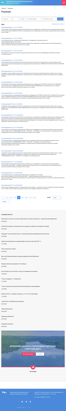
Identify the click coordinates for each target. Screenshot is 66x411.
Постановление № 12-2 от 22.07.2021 (12, 71)
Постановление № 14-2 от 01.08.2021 (12, 104)
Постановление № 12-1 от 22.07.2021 (12, 60)
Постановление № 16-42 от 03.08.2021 (12, 138)
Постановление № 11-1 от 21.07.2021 (12, 27)
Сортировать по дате (58, 24)
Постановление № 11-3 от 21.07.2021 (12, 50)
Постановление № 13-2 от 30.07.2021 (12, 93)
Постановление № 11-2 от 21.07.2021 (12, 38)
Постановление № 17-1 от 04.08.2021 (12, 162)
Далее (4, 201)
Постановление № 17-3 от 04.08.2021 (12, 185)
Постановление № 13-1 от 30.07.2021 (12, 82)
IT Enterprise (29, 407)
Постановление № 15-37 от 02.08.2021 (12, 115)
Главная (3, 8)
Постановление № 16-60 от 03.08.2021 (12, 151)
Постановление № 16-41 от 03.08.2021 (12, 127)
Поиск (60, 19)
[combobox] (56, 197)
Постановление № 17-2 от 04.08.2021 (12, 173)
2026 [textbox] (55, 197)
